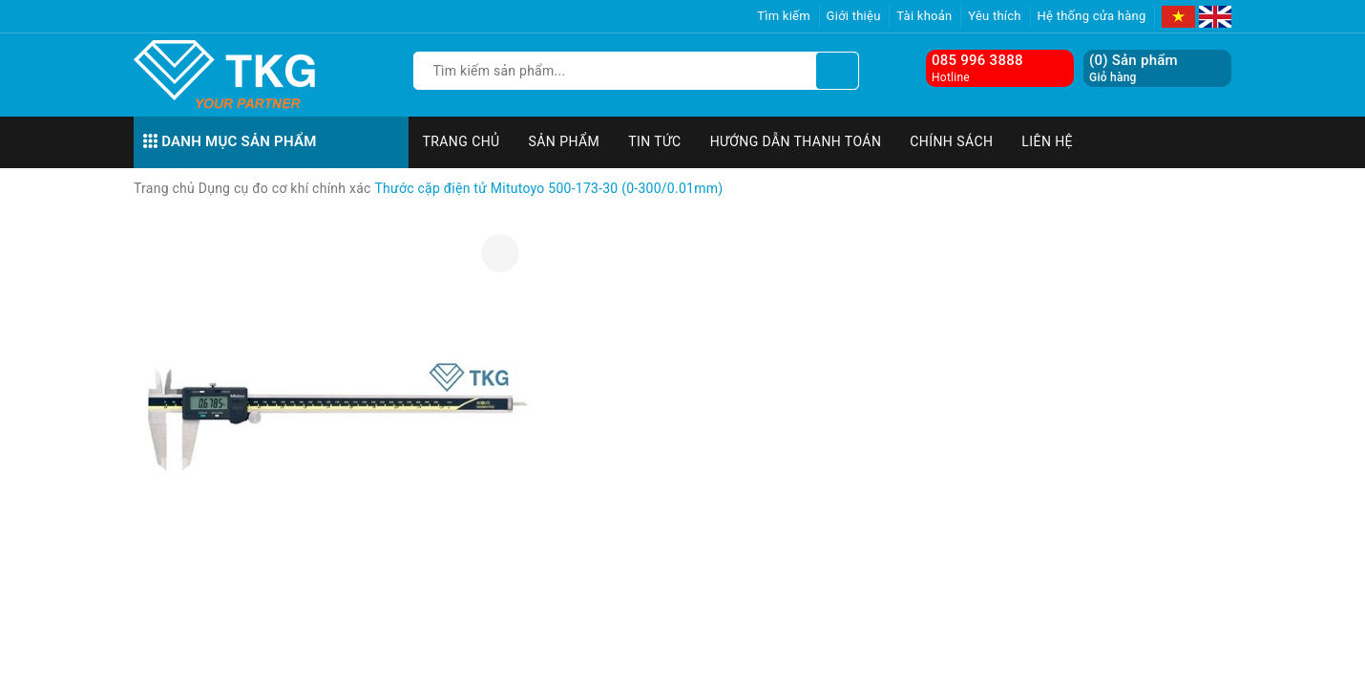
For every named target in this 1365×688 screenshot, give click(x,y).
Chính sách (951, 141)
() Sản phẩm (1133, 68)
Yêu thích (994, 16)
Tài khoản (924, 16)
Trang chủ (461, 141)
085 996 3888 (977, 60)
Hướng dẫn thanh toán (796, 141)
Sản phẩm (564, 141)
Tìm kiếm (783, 16)
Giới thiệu (854, 16)
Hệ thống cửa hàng (1092, 16)
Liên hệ (1047, 141)
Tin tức (655, 141)
